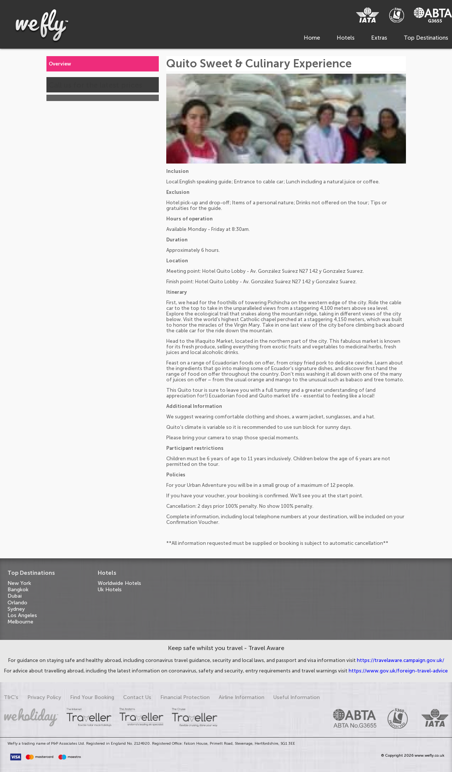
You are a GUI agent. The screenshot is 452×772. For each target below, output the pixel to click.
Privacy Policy (44, 697)
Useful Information (296, 697)
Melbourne (20, 622)
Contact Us (137, 697)
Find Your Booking (92, 697)
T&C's (11, 697)
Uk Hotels (110, 589)
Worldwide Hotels (119, 583)
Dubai (14, 596)
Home (312, 37)
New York (19, 583)
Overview (60, 64)
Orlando (17, 602)
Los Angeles (22, 615)
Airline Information (241, 697)
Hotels (346, 37)
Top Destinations (426, 37)
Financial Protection (185, 697)
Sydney (16, 609)
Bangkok (17, 589)
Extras (379, 37)
